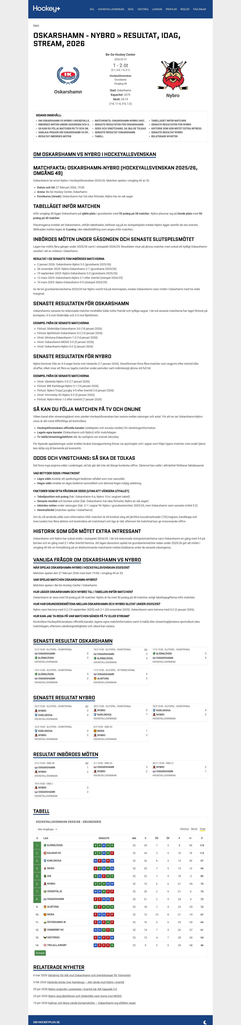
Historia (143, 9)
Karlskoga (54, 860)
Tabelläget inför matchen (168, 120)
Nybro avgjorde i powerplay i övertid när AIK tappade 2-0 (82, 989)
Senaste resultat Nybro (167, 132)
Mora (50, 914)
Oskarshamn (55, 899)
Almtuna (53, 906)
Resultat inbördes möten (54, 136)
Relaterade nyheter (164, 136)
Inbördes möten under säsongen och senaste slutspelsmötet (79, 124)
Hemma (184, 829)
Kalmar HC (54, 853)
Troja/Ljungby (57, 945)
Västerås (53, 937)
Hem (36, 25)
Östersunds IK (56, 922)
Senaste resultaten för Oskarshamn (119, 124)
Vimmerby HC (55, 929)
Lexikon (157, 9)
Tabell (99, 136)
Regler (184, 9)
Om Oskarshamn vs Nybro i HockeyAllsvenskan (69, 120)
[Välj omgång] (47, 829)
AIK (49, 876)
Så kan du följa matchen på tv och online (65, 128)
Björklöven (55, 845)
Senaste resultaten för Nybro (171, 124)
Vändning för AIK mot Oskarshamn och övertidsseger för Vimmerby (89, 975)
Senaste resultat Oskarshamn (115, 132)
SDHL (131, 9)
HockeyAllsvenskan (111, 9)
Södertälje (54, 891)
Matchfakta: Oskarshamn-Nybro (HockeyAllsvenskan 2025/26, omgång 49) (143, 120)
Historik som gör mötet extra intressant (178, 128)
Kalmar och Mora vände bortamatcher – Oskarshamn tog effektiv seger (92, 1003)
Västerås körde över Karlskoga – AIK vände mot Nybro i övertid (85, 982)
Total (202, 829)
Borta (194, 829)
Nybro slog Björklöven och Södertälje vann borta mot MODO (85, 996)
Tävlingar (199, 9)
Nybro (51, 883)
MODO (50, 868)
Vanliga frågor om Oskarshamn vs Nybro (65, 132)
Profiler (171, 9)
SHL (92, 9)
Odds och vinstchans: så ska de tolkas (120, 128)
